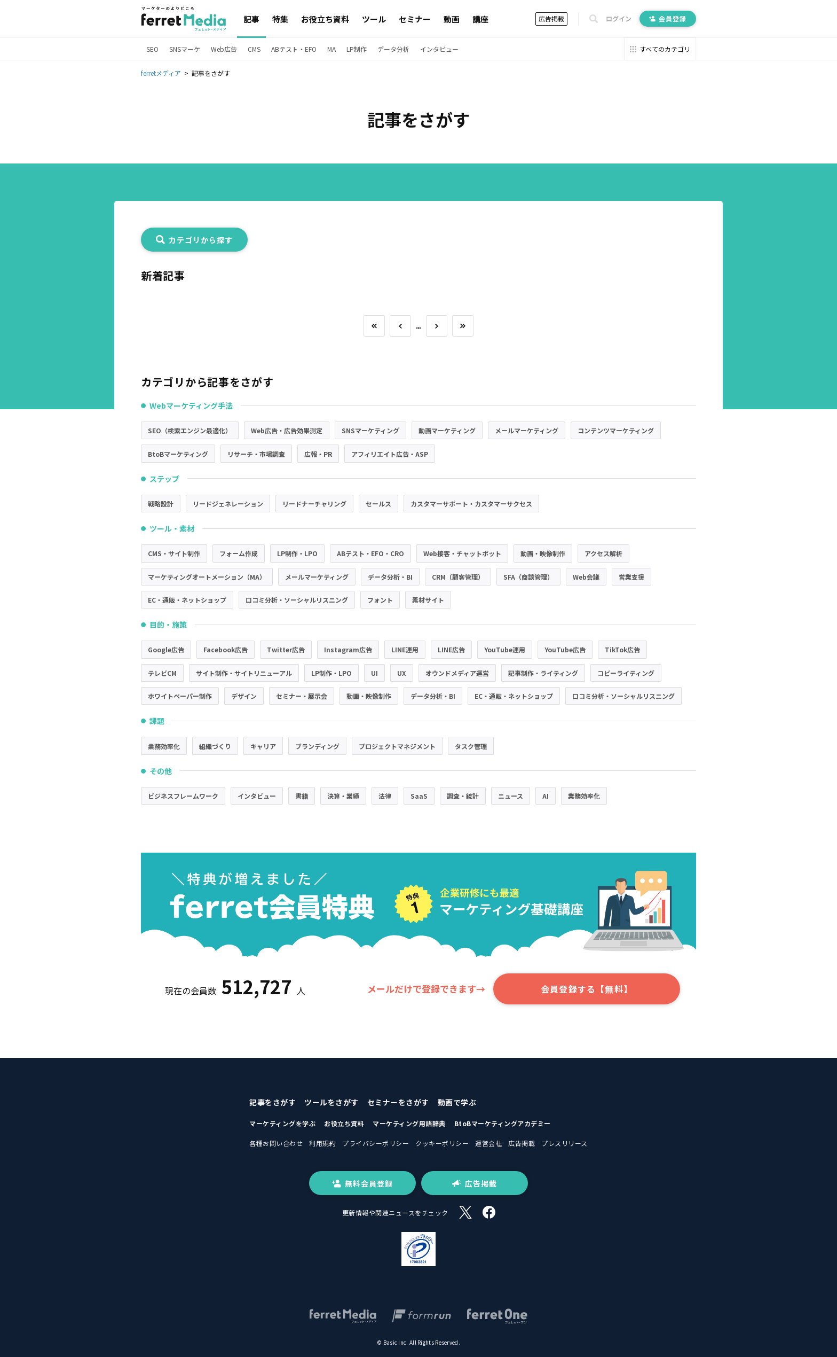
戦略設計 (160, 503)
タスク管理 (471, 746)
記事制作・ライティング (543, 672)
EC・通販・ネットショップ (187, 599)
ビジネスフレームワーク (183, 795)
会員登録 (667, 18)
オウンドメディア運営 (457, 672)
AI (545, 795)
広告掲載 (551, 18)
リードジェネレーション (228, 503)
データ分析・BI (390, 576)
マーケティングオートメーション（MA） (207, 576)
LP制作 (356, 48)
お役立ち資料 (325, 19)
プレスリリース (564, 1143)
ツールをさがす (331, 1102)
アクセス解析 (603, 553)
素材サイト (428, 599)
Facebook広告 (225, 649)
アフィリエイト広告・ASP (389, 453)
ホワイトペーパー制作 (180, 695)
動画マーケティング (447, 430)
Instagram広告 (348, 649)
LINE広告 (451, 649)
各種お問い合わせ (276, 1143)
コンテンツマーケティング (616, 430)
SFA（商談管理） (528, 576)
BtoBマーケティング (178, 453)
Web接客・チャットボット (462, 553)
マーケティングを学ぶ (282, 1123)
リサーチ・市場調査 (256, 453)
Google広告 (166, 649)
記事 (251, 19)
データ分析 (393, 48)
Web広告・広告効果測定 (286, 430)
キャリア (263, 746)
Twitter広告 (286, 649)
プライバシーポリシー (375, 1143)
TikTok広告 (622, 649)
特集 (280, 19)
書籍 (301, 795)
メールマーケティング (526, 430)
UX (401, 672)
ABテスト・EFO (294, 48)
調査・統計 (463, 795)
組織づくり (215, 746)
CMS (254, 48)
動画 (452, 19)
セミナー (415, 19)
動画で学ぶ (457, 1102)
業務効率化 (164, 746)
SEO (152, 48)
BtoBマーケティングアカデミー (502, 1123)
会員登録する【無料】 (587, 988)
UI (374, 672)
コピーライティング (625, 672)
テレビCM (162, 672)
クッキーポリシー (442, 1143)
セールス (378, 503)
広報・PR (318, 453)
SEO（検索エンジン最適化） (190, 430)
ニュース (510, 795)
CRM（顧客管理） (458, 576)
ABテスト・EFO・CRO (370, 553)
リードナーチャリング (314, 503)
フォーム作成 (238, 553)
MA (331, 48)
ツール (374, 19)
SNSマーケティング (370, 430)
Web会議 (586, 576)
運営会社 (488, 1143)
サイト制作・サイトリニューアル (244, 672)
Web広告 (224, 48)
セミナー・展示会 (301, 695)
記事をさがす (272, 1102)
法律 (384, 795)
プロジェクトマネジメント (397, 746)
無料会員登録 (362, 1183)
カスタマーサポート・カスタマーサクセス (471, 503)
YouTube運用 (504, 649)
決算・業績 (343, 795)
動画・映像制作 (542, 553)
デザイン (244, 695)
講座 (480, 19)
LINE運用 (404, 649)
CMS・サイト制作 (174, 553)
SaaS (419, 795)
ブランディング (317, 746)
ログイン (618, 18)
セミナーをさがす (398, 1102)
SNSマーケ (184, 48)
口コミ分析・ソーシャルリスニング (297, 599)
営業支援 (631, 576)
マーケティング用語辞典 (409, 1123)
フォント (380, 599)
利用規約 (322, 1143)
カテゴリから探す (194, 240)
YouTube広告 (565, 649)
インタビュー (439, 48)
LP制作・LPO (297, 553)
